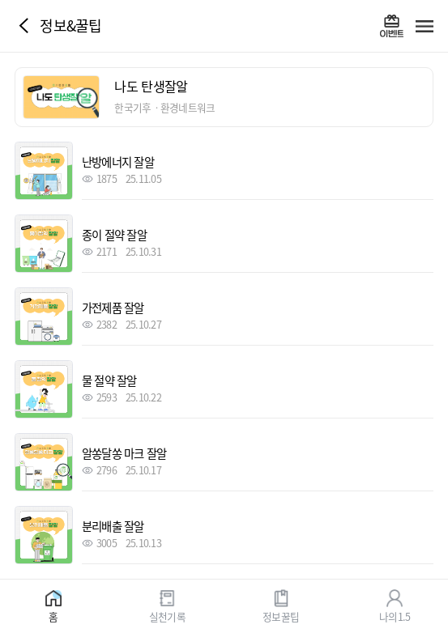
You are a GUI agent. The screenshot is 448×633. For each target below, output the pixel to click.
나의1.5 (394, 615)
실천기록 (167, 615)
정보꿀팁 (280, 615)
